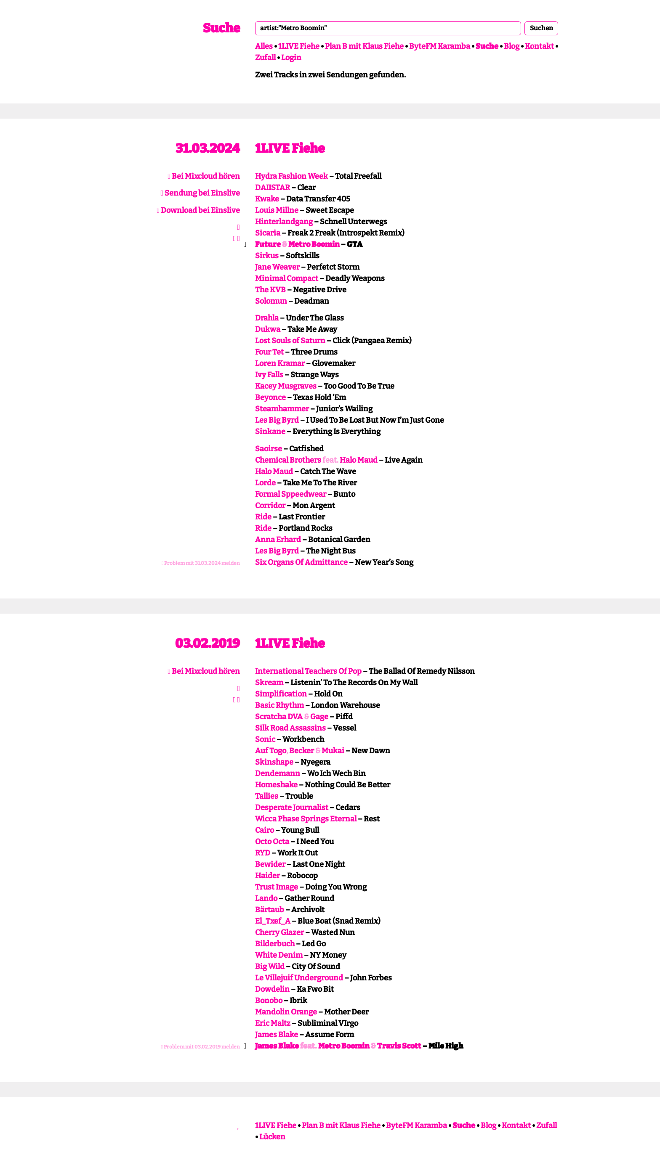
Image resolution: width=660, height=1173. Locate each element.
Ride (263, 517)
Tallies (266, 796)
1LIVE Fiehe (298, 46)
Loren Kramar (280, 363)
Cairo (264, 830)
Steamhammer (282, 408)
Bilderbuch (275, 943)
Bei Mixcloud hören (204, 176)
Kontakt (539, 46)
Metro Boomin (314, 244)
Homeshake (276, 784)
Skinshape (274, 762)
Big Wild (270, 966)
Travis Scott (399, 1046)
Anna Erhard (278, 539)
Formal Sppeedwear (290, 494)
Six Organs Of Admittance (301, 562)
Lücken (272, 1136)
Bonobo (268, 1000)
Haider (267, 875)
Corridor (270, 505)
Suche (221, 28)
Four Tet (269, 352)
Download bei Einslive (198, 210)
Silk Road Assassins (290, 728)
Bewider (270, 864)
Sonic (265, 739)
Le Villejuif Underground (299, 977)
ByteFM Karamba (439, 46)
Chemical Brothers (288, 460)
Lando (266, 898)
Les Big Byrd (277, 420)
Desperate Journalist (291, 807)
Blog (511, 46)
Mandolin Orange (286, 1012)
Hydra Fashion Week (291, 176)
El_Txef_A (272, 921)
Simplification (281, 694)
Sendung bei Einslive (200, 193)
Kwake (267, 199)
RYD (262, 853)
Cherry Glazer (279, 932)
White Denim (279, 955)
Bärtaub (269, 909)
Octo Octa (272, 841)
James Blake (276, 1034)
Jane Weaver (277, 267)
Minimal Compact (286, 278)
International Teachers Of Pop (308, 671)
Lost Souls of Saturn (290, 340)
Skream (269, 682)
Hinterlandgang (284, 221)
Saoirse (268, 448)
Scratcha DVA (279, 716)
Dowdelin (272, 989)
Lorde (265, 482)
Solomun (271, 301)
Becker (301, 750)
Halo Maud (359, 460)
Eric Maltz (272, 1023)
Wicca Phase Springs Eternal (306, 818)
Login (291, 57)
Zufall (265, 57)
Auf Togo (270, 750)
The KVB (270, 289)
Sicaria (267, 233)
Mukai (333, 750)
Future (268, 244)
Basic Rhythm (279, 705)
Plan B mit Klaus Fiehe (364, 46)
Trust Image (276, 887)
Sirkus (267, 255)
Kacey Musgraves (286, 386)
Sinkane (270, 431)
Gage (319, 716)
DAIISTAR (272, 187)
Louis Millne (276, 210)
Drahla (267, 318)
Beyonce (270, 397)
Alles (264, 46)
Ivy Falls (269, 374)
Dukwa (267, 329)
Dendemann (277, 773)
